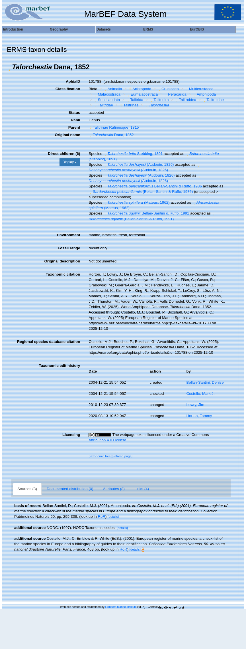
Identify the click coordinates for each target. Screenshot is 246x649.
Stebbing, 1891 (133, 153)
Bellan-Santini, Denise (205, 382)
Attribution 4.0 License (107, 440)
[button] (9, 67)
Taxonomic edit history (59, 365)
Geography (59, 29)
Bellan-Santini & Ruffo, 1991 (146, 213)
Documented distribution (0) (70, 489)
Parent (74, 127)
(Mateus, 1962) (136, 202)
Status (74, 112)
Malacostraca (107, 94)
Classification (68, 89)
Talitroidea (185, 100)
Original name (67, 135)
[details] (113, 516)
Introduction (13, 29)
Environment (68, 235)
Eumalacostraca (142, 94)
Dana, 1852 (111, 135)
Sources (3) (27, 489)
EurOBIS (197, 29)
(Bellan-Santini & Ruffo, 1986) (141, 191)
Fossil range (69, 248)
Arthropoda (139, 89)
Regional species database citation (48, 341)
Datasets (104, 29)
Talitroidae (213, 100)
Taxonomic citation (63, 274)
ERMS (148, 29)
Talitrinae (128, 105)
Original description (62, 261)
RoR (101, 516)
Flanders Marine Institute (121, 606)
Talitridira (159, 100)
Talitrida (134, 100)
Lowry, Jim (195, 405)
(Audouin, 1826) (138, 164)
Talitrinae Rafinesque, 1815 (114, 127)
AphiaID (73, 81)
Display (70, 162)
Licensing (71, 434)
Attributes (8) (114, 489)
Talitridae (103, 105)
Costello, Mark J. (200, 393)
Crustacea (168, 89)
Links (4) (141, 489)
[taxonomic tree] (100, 456)
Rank (75, 120)
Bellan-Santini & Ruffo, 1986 (152, 186)
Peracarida (175, 94)
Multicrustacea (199, 89)
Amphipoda (204, 94)
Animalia (112, 89)
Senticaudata (107, 100)
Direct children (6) (64, 153)
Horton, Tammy (199, 416)
